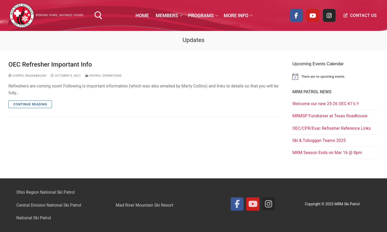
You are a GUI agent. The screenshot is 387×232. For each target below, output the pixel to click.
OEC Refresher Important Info (50, 64)
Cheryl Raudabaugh (27, 75)
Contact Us (360, 15)
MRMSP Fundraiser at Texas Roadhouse (329, 115)
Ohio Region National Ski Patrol (45, 192)
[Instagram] (329, 15)
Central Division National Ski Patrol (48, 205)
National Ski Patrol (33, 217)
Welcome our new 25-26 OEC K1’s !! (325, 103)
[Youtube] (312, 15)
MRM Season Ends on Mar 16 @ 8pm (327, 152)
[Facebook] (296, 15)
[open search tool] (98, 15)
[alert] (335, 76)
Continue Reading (30, 104)
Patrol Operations (103, 75)
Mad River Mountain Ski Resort (144, 205)
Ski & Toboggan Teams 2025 (319, 140)
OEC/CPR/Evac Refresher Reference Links (331, 128)
